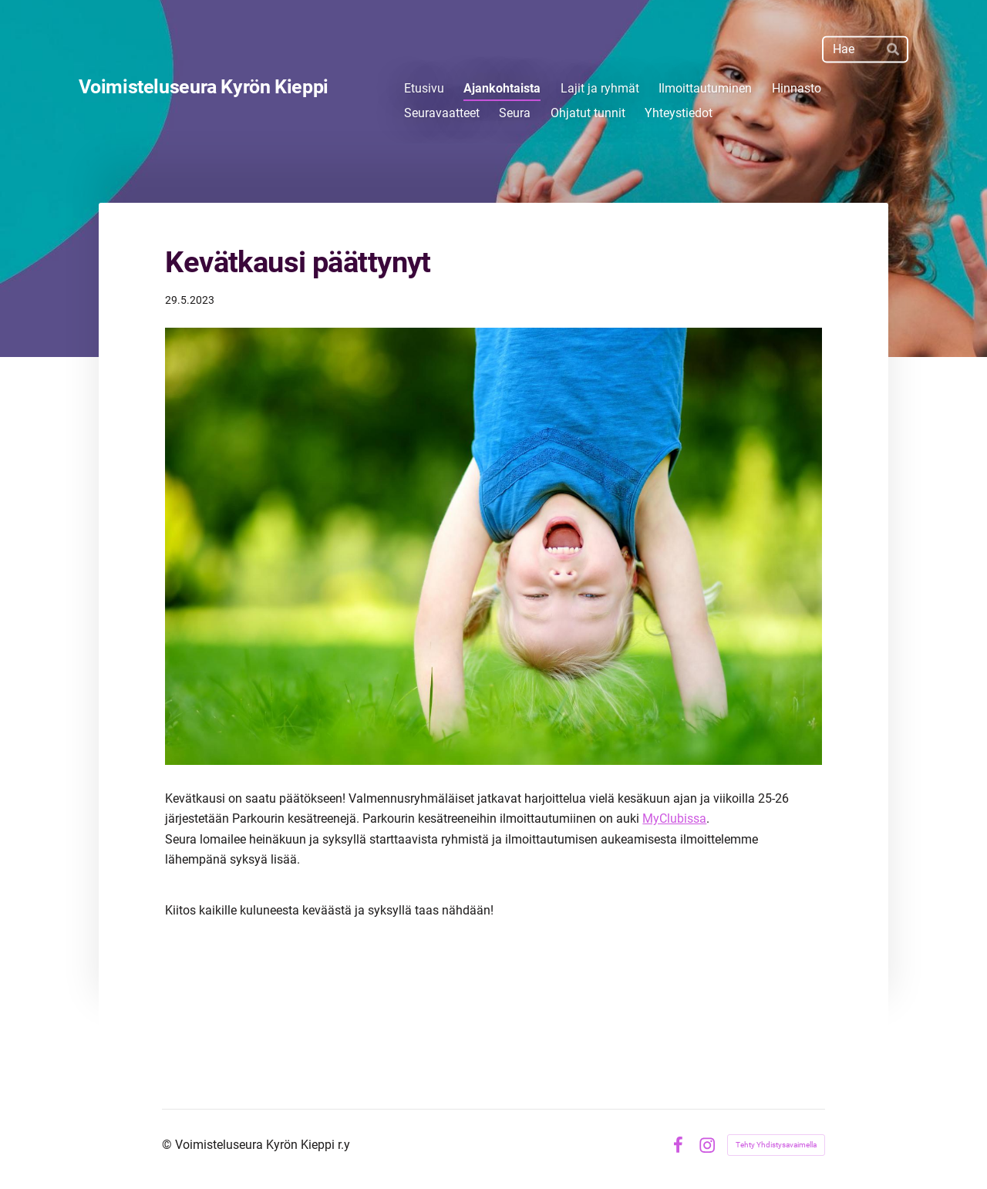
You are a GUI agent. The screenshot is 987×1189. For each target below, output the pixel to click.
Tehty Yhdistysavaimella (776, 1144)
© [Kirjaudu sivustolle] (168, 1144)
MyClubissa (674, 818)
